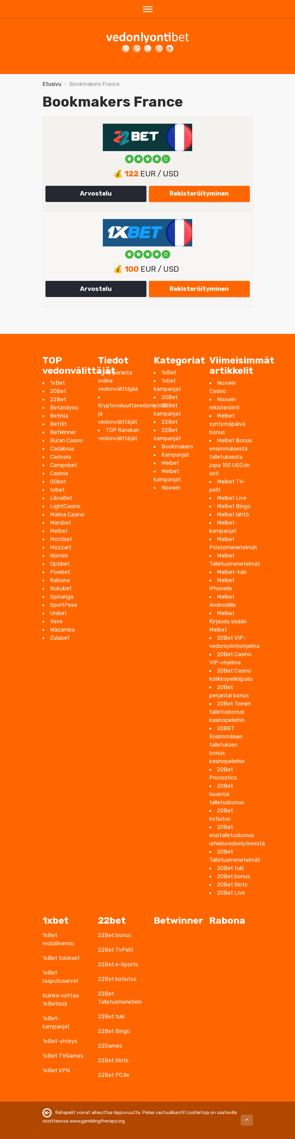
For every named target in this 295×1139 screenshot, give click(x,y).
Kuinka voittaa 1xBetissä (60, 999)
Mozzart (60, 547)
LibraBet (61, 498)
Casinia (59, 473)
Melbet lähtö (233, 514)
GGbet (58, 481)
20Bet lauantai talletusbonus (226, 794)
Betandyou (64, 407)
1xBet (57, 383)
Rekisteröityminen (199, 193)
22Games (110, 1045)
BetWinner (63, 432)
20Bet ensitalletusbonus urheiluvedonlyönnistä (237, 835)
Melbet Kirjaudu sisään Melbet (228, 621)
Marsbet (60, 522)
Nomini (59, 555)
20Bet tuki (230, 868)
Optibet (60, 564)
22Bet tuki (111, 1016)
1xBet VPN (56, 1070)
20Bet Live (231, 893)
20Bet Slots (232, 884)
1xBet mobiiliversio (58, 939)
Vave (56, 621)
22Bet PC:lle (113, 1075)
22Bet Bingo (114, 1031)
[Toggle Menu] (148, 9)
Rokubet (61, 588)
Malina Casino (67, 514)
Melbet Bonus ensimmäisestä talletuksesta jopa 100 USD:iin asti (230, 457)
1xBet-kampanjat (56, 1022)
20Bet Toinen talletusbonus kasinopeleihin (230, 711)
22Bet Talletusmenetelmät (120, 997)
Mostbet (61, 539)
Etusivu (51, 84)
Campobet (63, 465)
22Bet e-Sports (118, 964)
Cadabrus (62, 448)
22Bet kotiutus (117, 979)
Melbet (59, 531)
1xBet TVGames (62, 1055)
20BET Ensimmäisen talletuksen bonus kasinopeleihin (227, 745)
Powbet (60, 572)
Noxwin (170, 487)
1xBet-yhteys (59, 1041)
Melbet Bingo (234, 506)
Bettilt (58, 424)
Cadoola (60, 457)
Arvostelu (96, 193)
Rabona (60, 580)
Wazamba (62, 629)
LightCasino (65, 506)
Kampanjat (175, 454)
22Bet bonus (114, 935)
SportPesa (63, 605)
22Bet (58, 399)
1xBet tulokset (61, 958)
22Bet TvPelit (115, 949)
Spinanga (62, 596)
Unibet (58, 613)
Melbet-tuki (231, 572)
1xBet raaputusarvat (60, 976)
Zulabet (60, 638)
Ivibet (57, 489)
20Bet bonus (233, 876)
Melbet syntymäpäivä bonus (227, 424)
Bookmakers (177, 446)
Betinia (59, 415)
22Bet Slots (113, 1060)
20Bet (58, 391)
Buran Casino (66, 440)
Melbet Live (231, 498)
